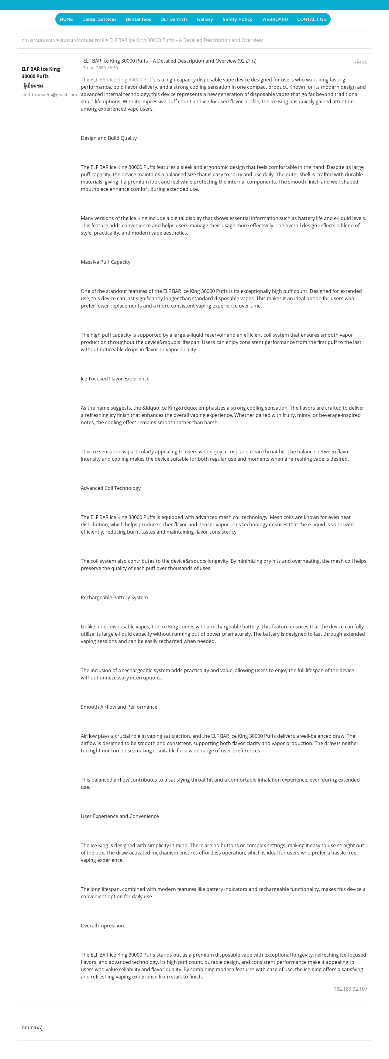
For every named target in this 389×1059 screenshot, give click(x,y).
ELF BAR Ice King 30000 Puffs (123, 79)
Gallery (205, 19)
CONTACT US (311, 19)
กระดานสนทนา (38, 40)
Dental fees (138, 19)
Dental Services (99, 19)
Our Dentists (174, 19)
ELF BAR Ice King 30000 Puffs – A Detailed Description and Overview (186, 40)
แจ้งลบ (360, 61)
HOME (66, 19)
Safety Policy (238, 19)
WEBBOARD (275, 19)
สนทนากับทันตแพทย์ (82, 40)
